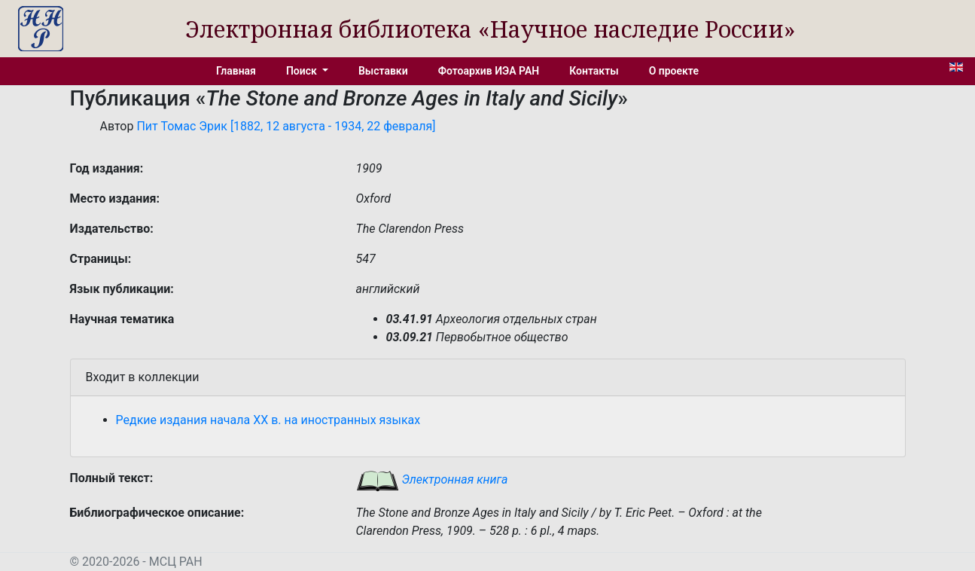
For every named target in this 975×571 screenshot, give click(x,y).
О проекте (674, 71)
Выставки (383, 71)
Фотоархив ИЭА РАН (489, 71)
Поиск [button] (302, 71)
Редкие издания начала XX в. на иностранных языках (268, 420)
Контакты (593, 71)
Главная (236, 71)
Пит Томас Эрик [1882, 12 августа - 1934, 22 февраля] (285, 126)
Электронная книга (432, 479)
